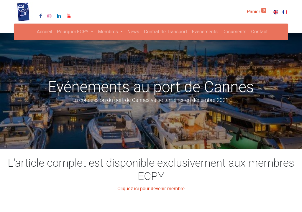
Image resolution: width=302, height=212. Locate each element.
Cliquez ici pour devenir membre (151, 188)
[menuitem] (45, 32)
